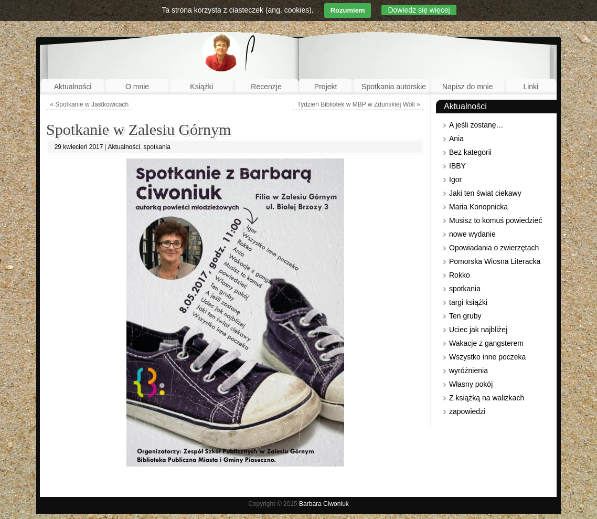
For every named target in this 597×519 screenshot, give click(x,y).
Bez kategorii (470, 152)
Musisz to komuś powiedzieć (495, 220)
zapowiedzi (467, 411)
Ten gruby (465, 316)
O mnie (137, 86)
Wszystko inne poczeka (487, 357)
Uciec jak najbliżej (478, 329)
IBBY (457, 166)
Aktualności (73, 86)
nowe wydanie (472, 234)
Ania (456, 138)
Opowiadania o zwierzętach (494, 247)
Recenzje (266, 86)
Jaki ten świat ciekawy (485, 193)
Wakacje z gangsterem (486, 343)
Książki (201, 86)
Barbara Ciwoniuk (324, 503)
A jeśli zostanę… (476, 125)
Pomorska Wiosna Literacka (494, 261)
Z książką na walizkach (486, 398)
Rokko (459, 275)
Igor (455, 179)
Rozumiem (348, 10)
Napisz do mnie (467, 86)
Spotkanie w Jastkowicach (89, 104)
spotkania (157, 147)
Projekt (325, 86)
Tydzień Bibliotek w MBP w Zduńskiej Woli (358, 104)
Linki (530, 86)
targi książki (468, 302)
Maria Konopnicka (478, 207)
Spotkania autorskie (393, 86)
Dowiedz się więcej (419, 10)
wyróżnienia (468, 370)
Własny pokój (471, 384)
